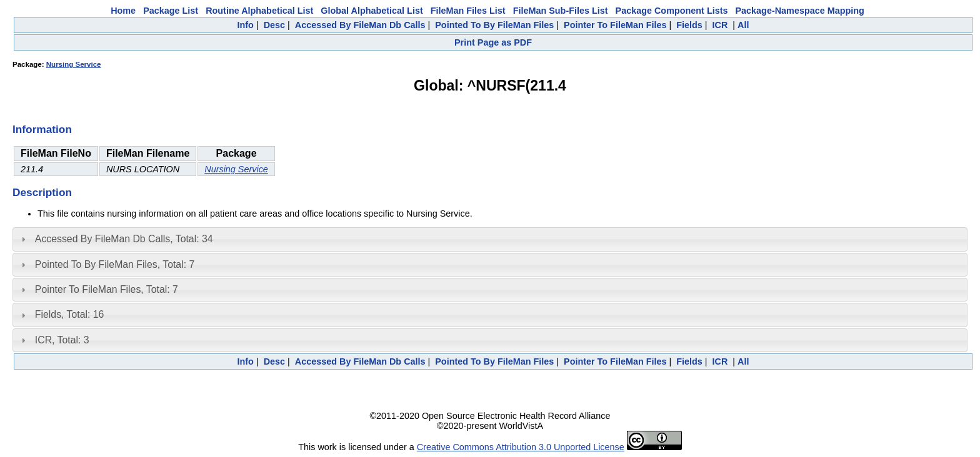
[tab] (490, 239)
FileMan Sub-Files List (560, 11)
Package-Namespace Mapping (800, 11)
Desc (274, 25)
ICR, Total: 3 (62, 340)
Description (42, 192)
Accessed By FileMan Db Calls (360, 25)
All (743, 25)
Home (123, 11)
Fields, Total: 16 (69, 314)
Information (42, 129)
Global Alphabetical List (371, 11)
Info (246, 25)
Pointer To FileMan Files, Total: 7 (106, 289)
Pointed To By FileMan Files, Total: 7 (114, 264)
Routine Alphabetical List (259, 11)
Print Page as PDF (493, 42)
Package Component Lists (672, 11)
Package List (170, 11)
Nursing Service (73, 64)
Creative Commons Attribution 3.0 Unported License (520, 447)
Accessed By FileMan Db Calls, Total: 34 (124, 238)
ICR (720, 25)
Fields (689, 25)
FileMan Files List (468, 11)
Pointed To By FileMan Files (494, 25)
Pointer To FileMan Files (615, 25)
